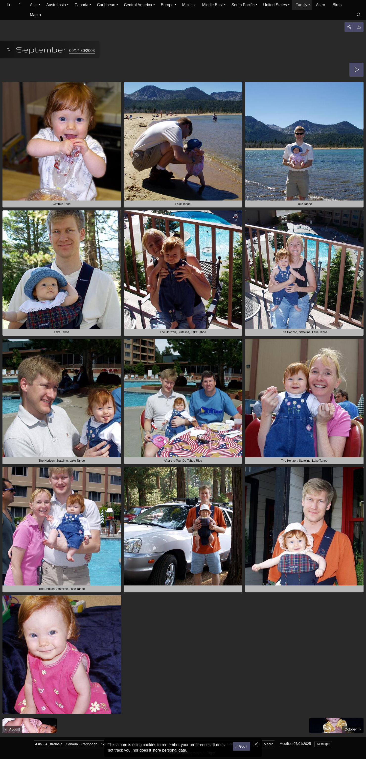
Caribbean (106, 5)
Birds (337, 5)
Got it (242, 746)
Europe (167, 5)
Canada (81, 5)
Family (301, 5)
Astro (320, 5)
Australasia (56, 5)
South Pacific (242, 5)
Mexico (188, 5)
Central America (138, 5)
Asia (34, 5)
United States (275, 5)
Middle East (212, 5)
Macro (35, 15)
